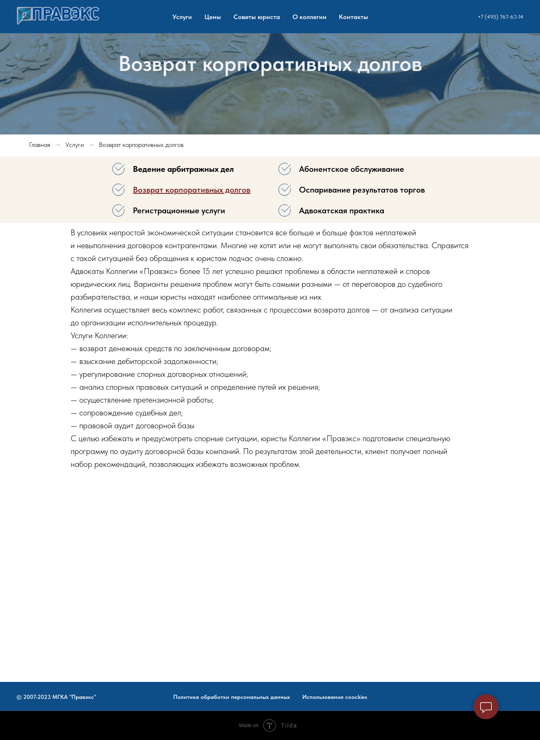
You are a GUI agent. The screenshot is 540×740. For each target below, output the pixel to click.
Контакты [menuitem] (353, 17)
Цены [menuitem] (212, 17)
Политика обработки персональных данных (231, 697)
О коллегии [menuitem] (309, 17)
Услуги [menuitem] (182, 17)
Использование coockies (334, 697)
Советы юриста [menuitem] (256, 17)
